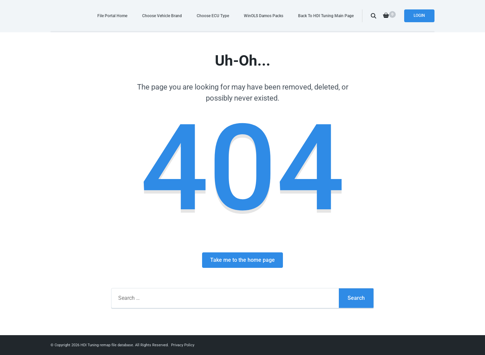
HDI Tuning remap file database (106, 345)
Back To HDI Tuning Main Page (326, 15)
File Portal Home (112, 15)
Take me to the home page (242, 260)
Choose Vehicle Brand (162, 15)
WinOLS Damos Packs (263, 15)
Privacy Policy (182, 345)
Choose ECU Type (213, 15)
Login (419, 15)
